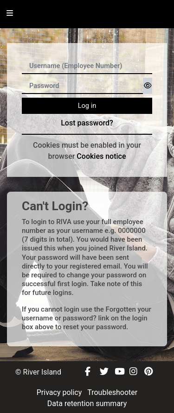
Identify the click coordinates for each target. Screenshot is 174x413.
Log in (87, 105)
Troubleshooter (112, 392)
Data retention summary (87, 403)
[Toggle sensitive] (147, 86)
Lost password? (87, 123)
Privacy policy (60, 392)
